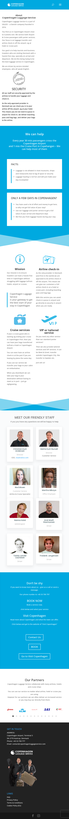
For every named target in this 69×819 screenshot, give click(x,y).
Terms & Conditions (15, 803)
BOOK (34, 646)
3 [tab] (20, 716)
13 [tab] (56, 716)
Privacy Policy (12, 800)
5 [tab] (27, 716)
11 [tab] (49, 716)
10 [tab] (45, 716)
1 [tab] (13, 716)
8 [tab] (38, 716)
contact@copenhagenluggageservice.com (28, 744)
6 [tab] (31, 716)
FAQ (8, 797)
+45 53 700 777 (19, 741)
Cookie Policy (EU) (14, 805)
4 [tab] (23, 716)
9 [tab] (41, 716)
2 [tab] (16, 716)
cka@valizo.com (22, 457)
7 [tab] (34, 716)
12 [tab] (52, 716)
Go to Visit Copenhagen (34, 656)
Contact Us (34, 637)
